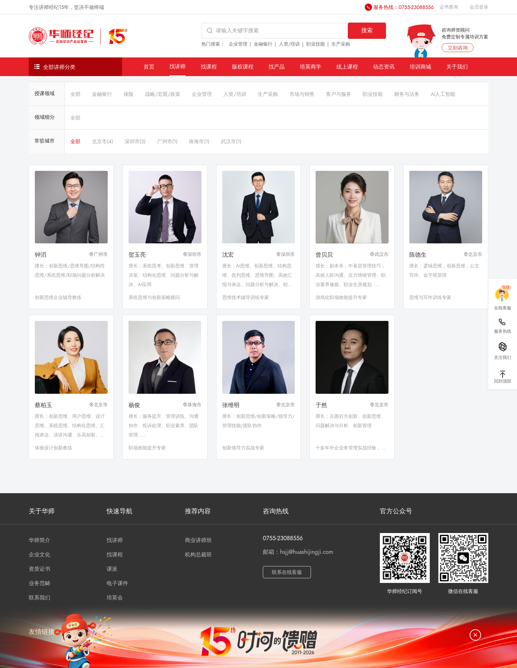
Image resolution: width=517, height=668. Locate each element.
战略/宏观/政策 (162, 94)
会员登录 (479, 7)
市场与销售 (302, 94)
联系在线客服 (287, 572)
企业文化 (39, 555)
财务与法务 (406, 94)
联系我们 (39, 598)
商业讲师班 (198, 540)
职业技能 (315, 44)
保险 (129, 94)
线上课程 (347, 67)
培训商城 (420, 67)
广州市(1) (167, 141)
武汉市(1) (231, 141)
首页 (149, 67)
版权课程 (242, 67)
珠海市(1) (199, 141)
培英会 (115, 598)
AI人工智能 (443, 94)
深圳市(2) (135, 141)
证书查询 (448, 7)
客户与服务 (338, 94)
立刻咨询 (458, 47)
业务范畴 (39, 583)
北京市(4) (102, 141)
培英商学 (310, 67)
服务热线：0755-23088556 (403, 7)
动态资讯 (384, 67)
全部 (75, 94)
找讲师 (177, 66)
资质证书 (39, 569)
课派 (112, 569)
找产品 (277, 67)
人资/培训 (289, 44)
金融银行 (263, 44)
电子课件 (117, 583)
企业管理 (238, 44)
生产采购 (340, 44)
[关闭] (475, 635)
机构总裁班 (198, 555)
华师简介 (39, 540)
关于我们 (457, 67)
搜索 (367, 30)
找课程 (209, 67)
